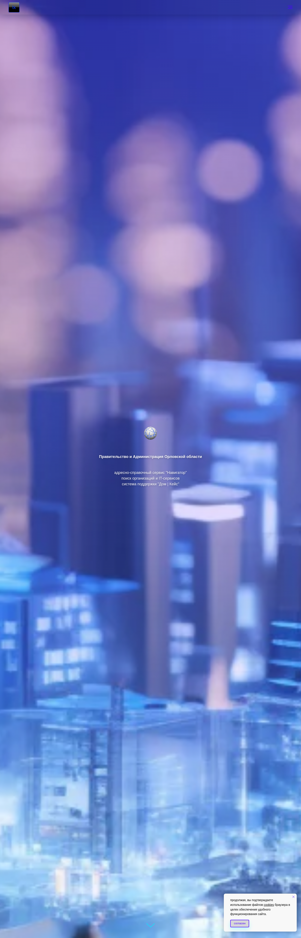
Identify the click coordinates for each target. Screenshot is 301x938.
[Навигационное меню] (290, 7)
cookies (269, 904)
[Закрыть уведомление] (293, 897)
